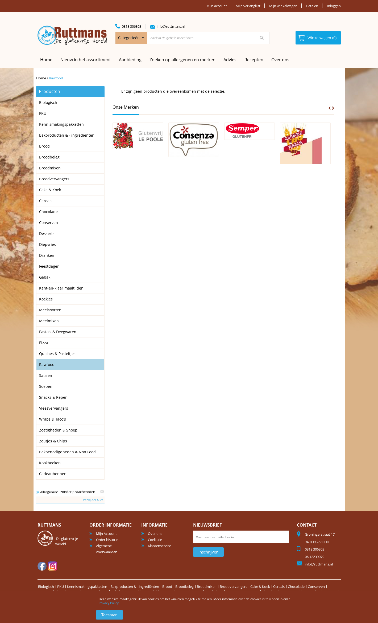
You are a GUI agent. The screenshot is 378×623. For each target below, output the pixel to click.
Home (41, 78)
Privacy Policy (109, 603)
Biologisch (46, 586)
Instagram (52, 566)
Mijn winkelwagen (283, 5)
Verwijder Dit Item (102, 491)
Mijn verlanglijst (248, 5)
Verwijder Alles (93, 500)
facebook (42, 566)
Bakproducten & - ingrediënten (134, 586)
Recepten (253, 60)
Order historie (107, 539)
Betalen (312, 5)
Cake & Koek (260, 586)
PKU (60, 586)
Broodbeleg (184, 586)
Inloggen (334, 5)
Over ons (280, 60)
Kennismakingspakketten (87, 586)
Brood (167, 586)
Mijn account (216, 5)
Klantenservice (159, 545)
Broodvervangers (233, 586)
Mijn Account (106, 533)
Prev (330, 108)
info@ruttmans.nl (171, 26)
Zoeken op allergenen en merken (182, 60)
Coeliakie (155, 539)
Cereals (279, 586)
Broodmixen (207, 586)
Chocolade (296, 586)
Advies (229, 60)
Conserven (316, 586)
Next (333, 108)
